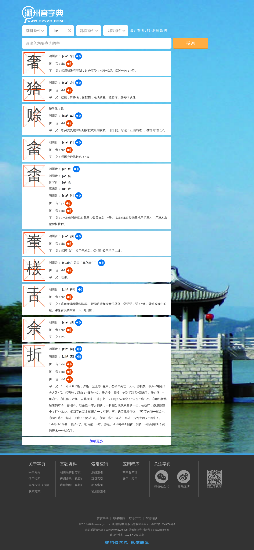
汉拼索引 (97, 478)
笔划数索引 (98, 491)
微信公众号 (161, 486)
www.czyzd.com (102, 524)
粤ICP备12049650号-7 (163, 524)
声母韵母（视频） (72, 485)
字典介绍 (34, 472)
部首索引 (97, 485)
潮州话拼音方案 (70, 472)
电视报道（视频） (40, 485)
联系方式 (34, 491)
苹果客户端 (130, 472)
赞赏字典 (103, 518)
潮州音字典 (118, 524)
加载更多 (96, 441)
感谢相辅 (119, 518)
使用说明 (34, 478)
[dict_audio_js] (78, 56)
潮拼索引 (97, 472)
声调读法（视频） (72, 478)
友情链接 (151, 518)
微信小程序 (130, 478)
